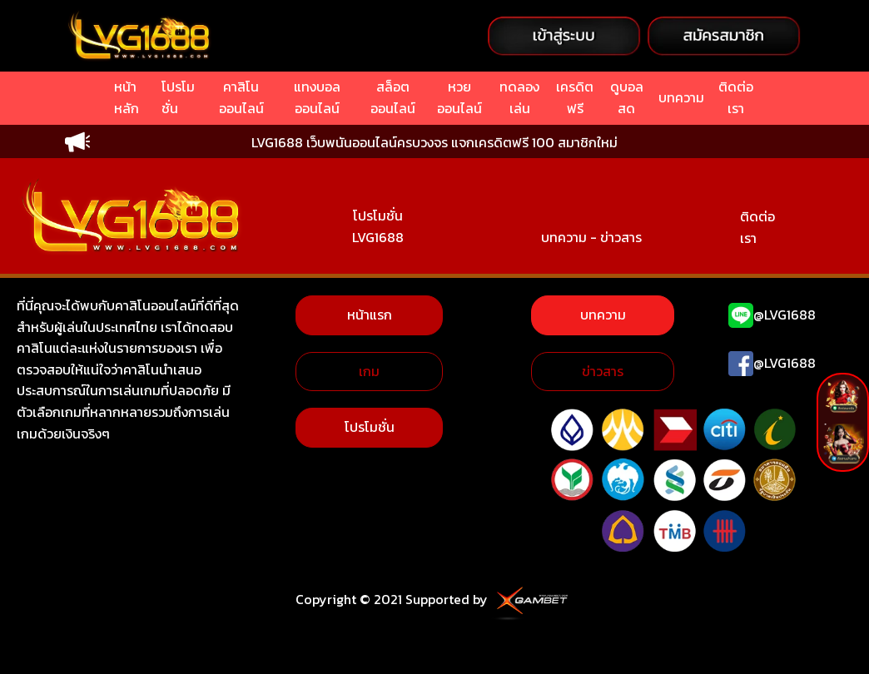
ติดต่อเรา (757, 227)
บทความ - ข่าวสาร (591, 237)
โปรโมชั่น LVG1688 (378, 226)
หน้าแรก (369, 315)
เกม (369, 371)
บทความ (603, 315)
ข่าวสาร (602, 371)
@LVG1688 (784, 315)
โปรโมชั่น (370, 427)
